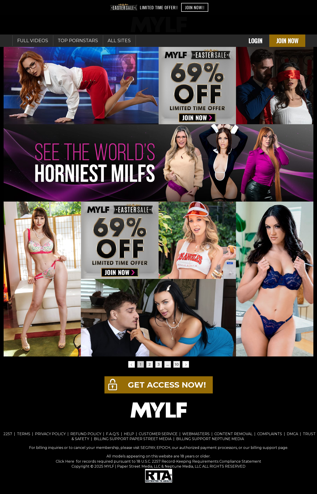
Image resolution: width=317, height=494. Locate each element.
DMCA (292, 434)
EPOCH (163, 448)
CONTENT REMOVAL (233, 434)
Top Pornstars (78, 40)
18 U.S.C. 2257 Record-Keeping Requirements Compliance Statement (198, 461)
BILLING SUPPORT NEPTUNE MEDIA (210, 439)
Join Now (287, 40)
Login (255, 40)
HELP (129, 434)
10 (177, 364)
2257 (7, 434)
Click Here (65, 461)
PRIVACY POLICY (50, 434)
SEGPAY (148, 448)
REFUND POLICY (85, 434)
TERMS (23, 434)
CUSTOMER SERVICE (158, 434)
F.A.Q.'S (112, 434)
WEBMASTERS (196, 434)
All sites (119, 40)
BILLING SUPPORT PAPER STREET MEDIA (132, 439)
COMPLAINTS (269, 434)
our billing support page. (265, 448)
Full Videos (32, 40)
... (167, 364)
